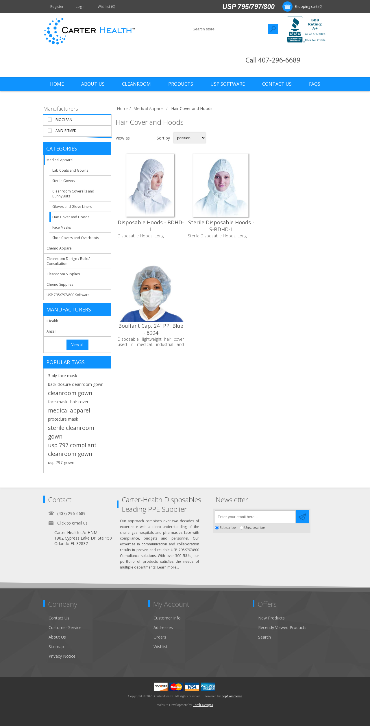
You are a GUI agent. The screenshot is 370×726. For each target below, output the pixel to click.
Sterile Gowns (63, 180)
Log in (81, 6)
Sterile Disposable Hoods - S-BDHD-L (221, 226)
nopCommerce (232, 696)
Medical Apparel (60, 159)
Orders (159, 637)
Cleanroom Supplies (63, 274)
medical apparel (69, 410)
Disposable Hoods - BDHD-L (151, 226)
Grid (137, 138)
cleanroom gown (70, 393)
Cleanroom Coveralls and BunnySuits (73, 194)
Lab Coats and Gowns (70, 170)
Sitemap (56, 646)
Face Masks (61, 227)
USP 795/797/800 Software (68, 294)
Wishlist (160, 646)
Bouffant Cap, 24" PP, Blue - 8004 (291, 226)
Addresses (163, 627)
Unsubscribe (254, 527)
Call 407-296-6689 (272, 60)
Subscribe (228, 527)
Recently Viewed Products (282, 627)
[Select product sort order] (190, 138)
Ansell (51, 331)
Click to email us (72, 523)
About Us (57, 637)
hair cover (79, 401)
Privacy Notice (62, 656)
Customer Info (167, 618)
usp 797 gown (61, 462)
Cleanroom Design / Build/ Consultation (68, 261)
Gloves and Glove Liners (72, 206)
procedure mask (63, 419)
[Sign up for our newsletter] (255, 516)
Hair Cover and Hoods (70, 216)
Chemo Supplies (60, 284)
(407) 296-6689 (71, 513)
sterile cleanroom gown (71, 432)
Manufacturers (60, 108)
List (148, 138)
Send (302, 516)
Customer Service (65, 627)
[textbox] (229, 29)
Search (273, 29)
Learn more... (168, 567)
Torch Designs (203, 705)
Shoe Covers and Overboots (75, 237)
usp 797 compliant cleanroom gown (72, 449)
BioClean (64, 119)
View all (77, 344)
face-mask (57, 401)
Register (57, 6)
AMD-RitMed (66, 130)
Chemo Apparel (60, 248)
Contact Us (59, 618)
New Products (271, 618)
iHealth (52, 320)
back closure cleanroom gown (75, 384)
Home (123, 108)
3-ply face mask (62, 375)
